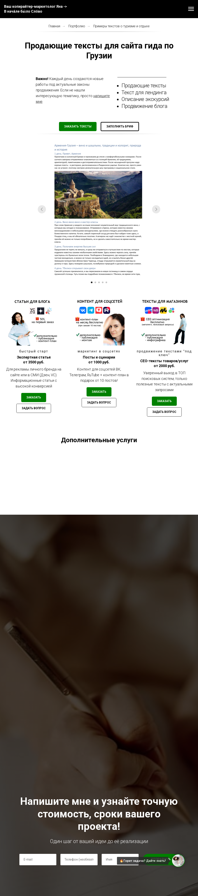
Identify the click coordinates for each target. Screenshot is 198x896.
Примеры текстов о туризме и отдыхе (121, 26)
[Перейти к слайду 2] (95, 282)
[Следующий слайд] (156, 209)
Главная (54, 26)
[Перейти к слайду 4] (102, 282)
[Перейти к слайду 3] (99, 282)
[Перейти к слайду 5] (106, 282)
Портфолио (76, 26)
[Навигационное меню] (191, 9)
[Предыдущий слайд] (42, 209)
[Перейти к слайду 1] (91, 282)
